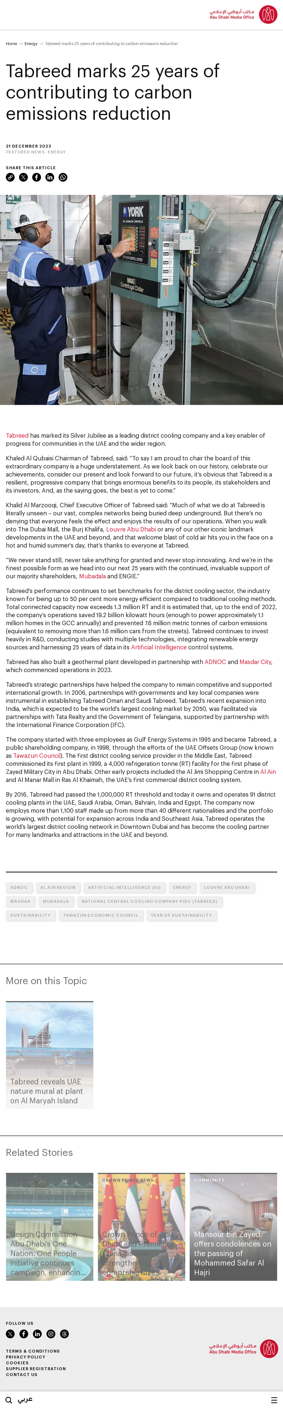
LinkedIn (49, 177)
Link (10, 177)
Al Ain (268, 771)
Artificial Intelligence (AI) (124, 887)
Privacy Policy (25, 1356)
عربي (25, 1398)
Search (8, 1400)
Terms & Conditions (33, 1351)
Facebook (36, 177)
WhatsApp (63, 177)
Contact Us (22, 1374)
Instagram (50, 1334)
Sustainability (30, 915)
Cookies (17, 1362)
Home (11, 43)
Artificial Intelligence (159, 647)
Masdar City (255, 661)
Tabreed (17, 435)
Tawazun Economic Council (100, 915)
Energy (31, 43)
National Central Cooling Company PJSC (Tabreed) (149, 901)
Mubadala (92, 575)
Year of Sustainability (181, 915)
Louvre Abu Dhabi (131, 529)
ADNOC (215, 661)
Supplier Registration (36, 1368)
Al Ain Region (57, 887)
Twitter (23, 177)
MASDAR (20, 901)
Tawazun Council (36, 755)
